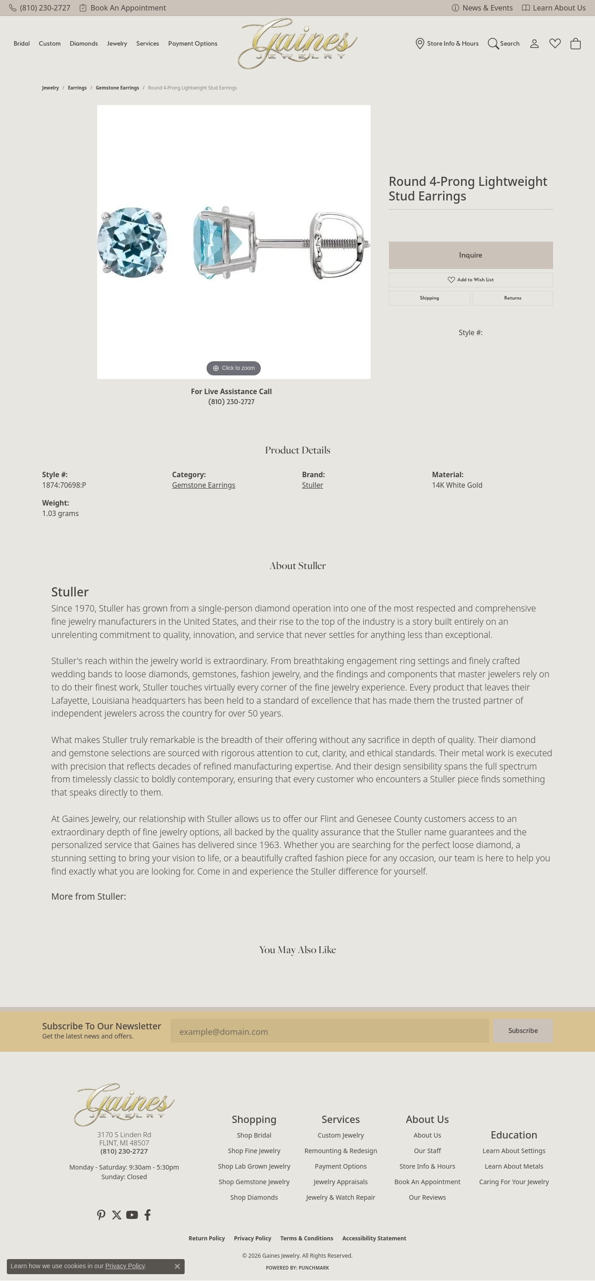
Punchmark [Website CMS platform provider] (314, 1268)
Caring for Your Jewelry (514, 1181)
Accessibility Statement (374, 1238)
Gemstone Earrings (117, 87)
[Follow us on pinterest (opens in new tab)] (101, 1215)
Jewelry (117, 43)
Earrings (77, 87)
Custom (50, 43)
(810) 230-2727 (231, 401)
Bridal (22, 43)
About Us (427, 1135)
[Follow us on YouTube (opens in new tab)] (132, 1215)
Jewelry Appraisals (341, 1181)
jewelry (50, 87)
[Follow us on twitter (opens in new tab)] (116, 1215)
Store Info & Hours (427, 1166)
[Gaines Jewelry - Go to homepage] (124, 1104)
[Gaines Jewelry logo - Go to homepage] (297, 43)
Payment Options (192, 43)
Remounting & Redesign (341, 1150)
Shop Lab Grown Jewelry (254, 1166)
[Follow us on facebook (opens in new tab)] (147, 1215)
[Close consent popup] (177, 1266)
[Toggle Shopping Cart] (575, 43)
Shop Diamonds (254, 1197)
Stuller (312, 485)
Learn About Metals (514, 1166)
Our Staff (427, 1150)
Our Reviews (427, 1197)
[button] (504, 43)
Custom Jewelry (341, 1135)
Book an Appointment (427, 1181)
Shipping (429, 298)
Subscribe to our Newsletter (101, 1026)
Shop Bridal (254, 1135)
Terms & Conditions (306, 1238)
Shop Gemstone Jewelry (254, 1181)
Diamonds (84, 43)
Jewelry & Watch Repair (341, 1197)
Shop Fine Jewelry (254, 1150)
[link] (39, 8)
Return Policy (207, 1238)
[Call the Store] (124, 1150)
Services (147, 43)
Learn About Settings (514, 1150)
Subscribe (523, 1030)
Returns (513, 298)
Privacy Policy (252, 1238)
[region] (234, 242)
